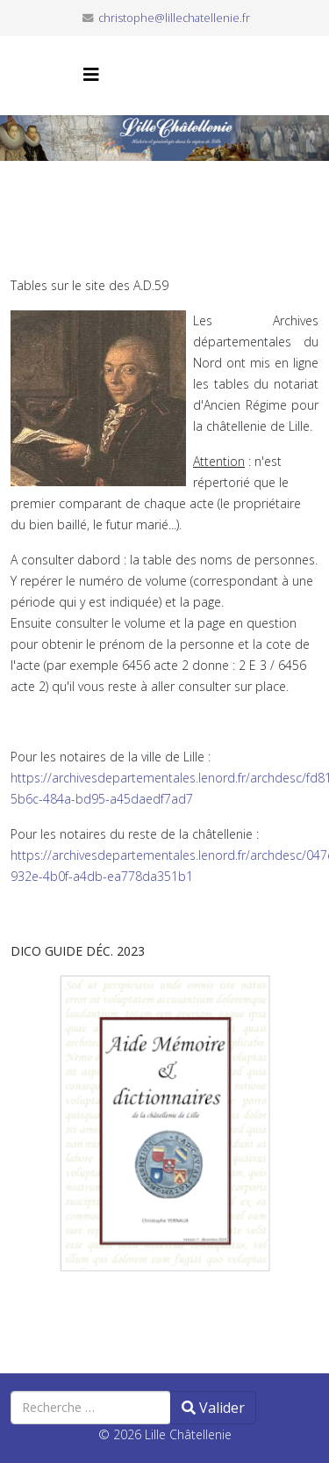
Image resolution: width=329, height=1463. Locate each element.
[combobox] (91, 1407)
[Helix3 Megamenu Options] (91, 74)
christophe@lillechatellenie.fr (174, 18)
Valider (213, 1407)
